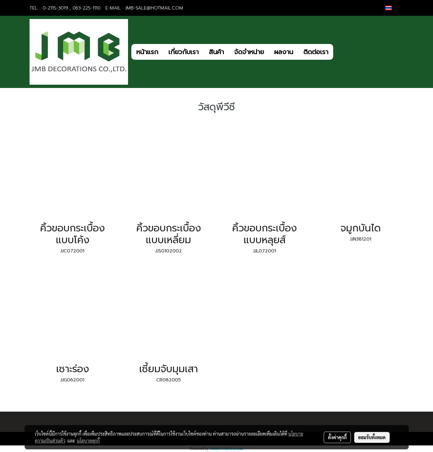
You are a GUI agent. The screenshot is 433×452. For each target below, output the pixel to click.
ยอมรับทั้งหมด (372, 437)
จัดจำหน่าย (249, 52)
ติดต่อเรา (315, 52)
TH (392, 7)
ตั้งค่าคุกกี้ (337, 437)
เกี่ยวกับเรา (183, 52)
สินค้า (216, 52)
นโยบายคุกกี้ (88, 440)
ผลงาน (283, 52)
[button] (339, 51)
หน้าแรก (147, 52)
